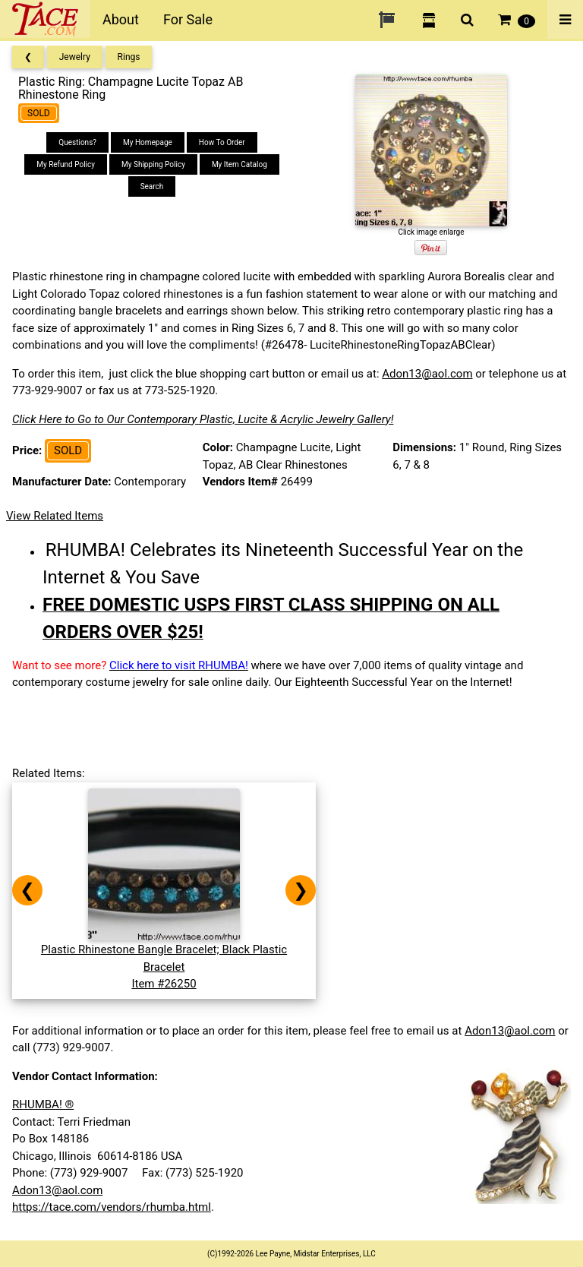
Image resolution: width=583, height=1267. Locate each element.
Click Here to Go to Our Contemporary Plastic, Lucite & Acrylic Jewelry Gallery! (202, 419)
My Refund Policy (65, 164)
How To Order (222, 142)
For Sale (188, 19)
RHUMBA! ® (43, 1104)
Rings (129, 57)
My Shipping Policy (153, 164)
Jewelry (74, 57)
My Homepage (147, 142)
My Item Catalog (239, 164)
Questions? (77, 142)
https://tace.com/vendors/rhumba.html (111, 1207)
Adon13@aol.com (427, 374)
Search (152, 186)
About (120, 19)
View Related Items (54, 516)
